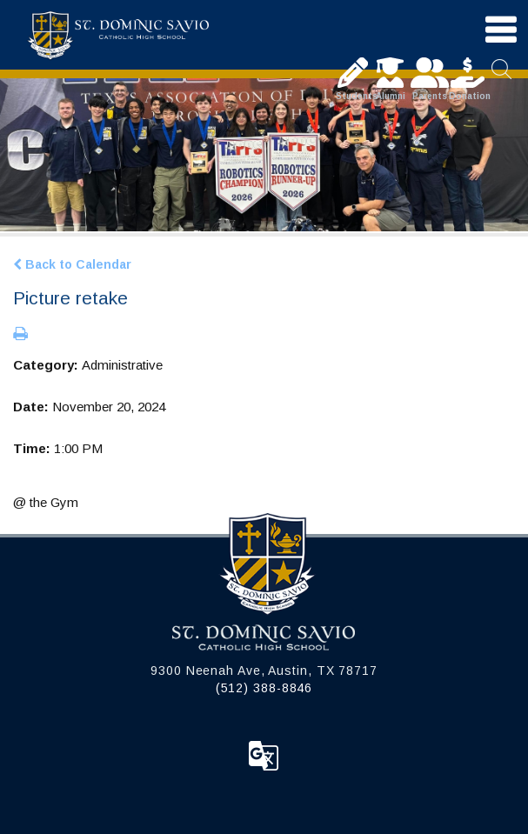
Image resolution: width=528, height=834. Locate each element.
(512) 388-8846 (264, 688)
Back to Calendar (72, 264)
